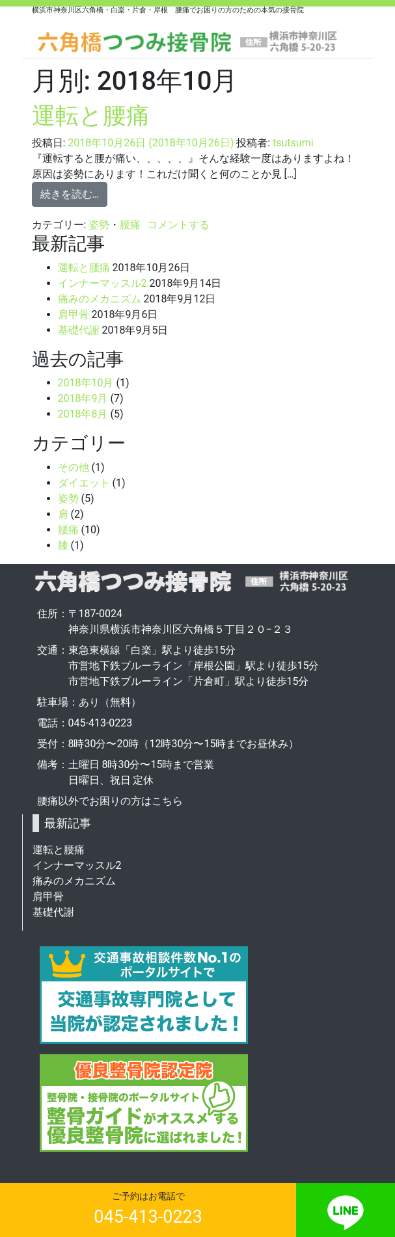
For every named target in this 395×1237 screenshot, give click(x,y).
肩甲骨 (73, 314)
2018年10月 (86, 383)
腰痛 (130, 225)
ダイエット (84, 483)
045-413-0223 (148, 1216)
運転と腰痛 (91, 115)
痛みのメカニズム (99, 299)
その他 (73, 467)
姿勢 (99, 225)
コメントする (178, 225)
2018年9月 (83, 398)
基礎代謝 (79, 330)
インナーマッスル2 (102, 283)
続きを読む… (70, 194)
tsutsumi (293, 143)
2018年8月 (83, 414)
